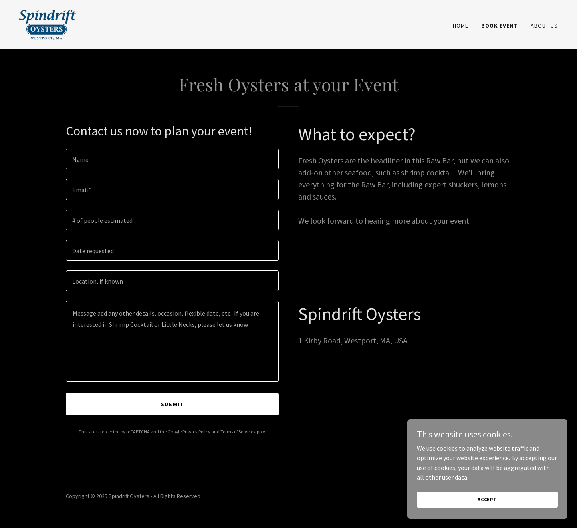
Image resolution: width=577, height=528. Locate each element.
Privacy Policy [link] (196, 432)
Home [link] (460, 25)
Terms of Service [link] (236, 432)
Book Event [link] (499, 25)
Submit (172, 404)
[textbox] (172, 159)
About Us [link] (544, 25)
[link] (47, 24)
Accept (487, 499)
